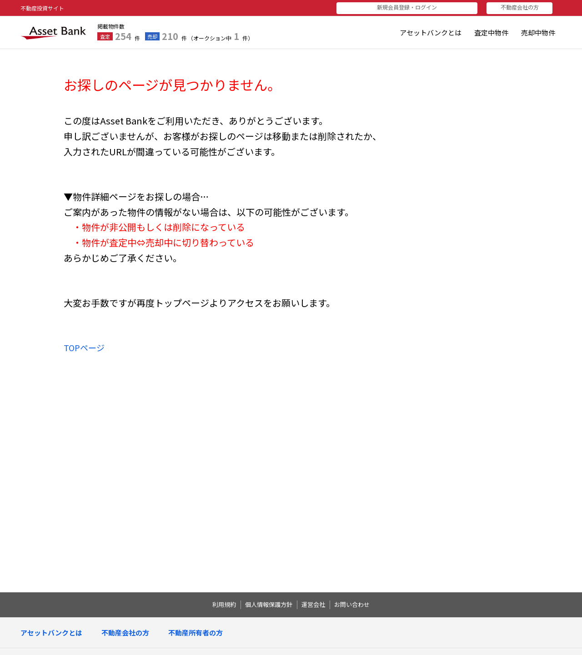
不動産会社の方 (524, 7)
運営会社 (313, 604)
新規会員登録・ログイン (429, 7)
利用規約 (224, 604)
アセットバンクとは (431, 32)
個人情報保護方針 (268, 604)
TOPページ (84, 347)
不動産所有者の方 (195, 632)
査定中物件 (491, 32)
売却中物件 (538, 32)
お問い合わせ (352, 604)
